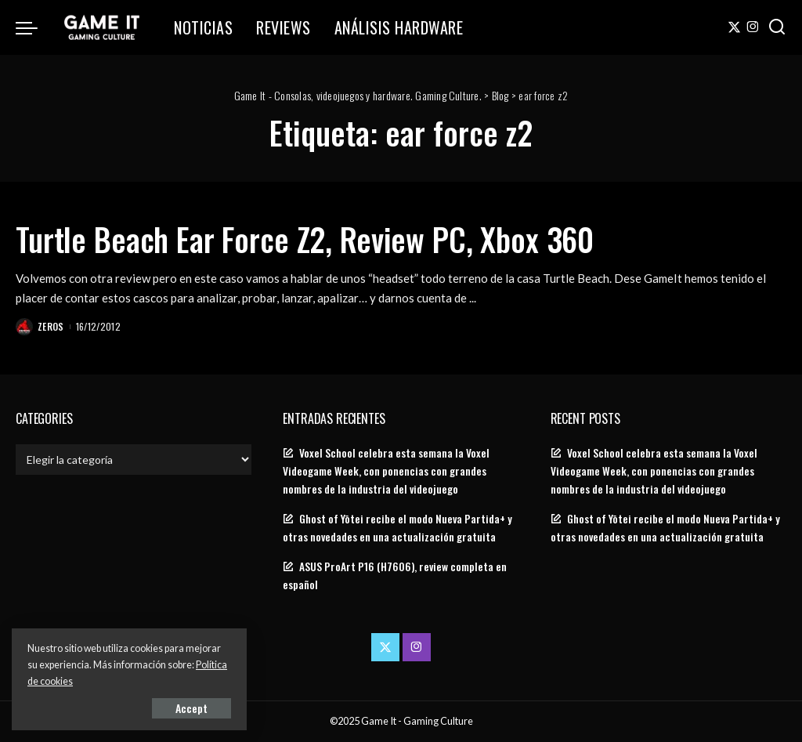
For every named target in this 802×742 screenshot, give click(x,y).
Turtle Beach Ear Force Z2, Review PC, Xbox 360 (305, 238)
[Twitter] (734, 27)
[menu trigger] (34, 27)
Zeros (51, 326)
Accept (191, 708)
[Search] (777, 27)
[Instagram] (753, 27)
